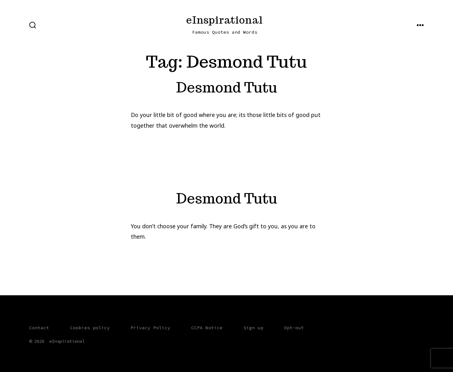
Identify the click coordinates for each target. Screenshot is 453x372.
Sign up (253, 327)
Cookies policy (90, 327)
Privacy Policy (150, 327)
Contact (39, 327)
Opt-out (294, 327)
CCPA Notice (206, 327)
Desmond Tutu (226, 87)
